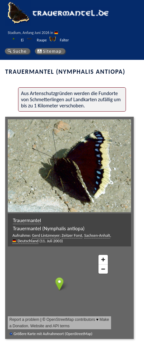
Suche (19, 51)
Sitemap (52, 51)
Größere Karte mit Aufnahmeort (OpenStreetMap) (53, 334)
